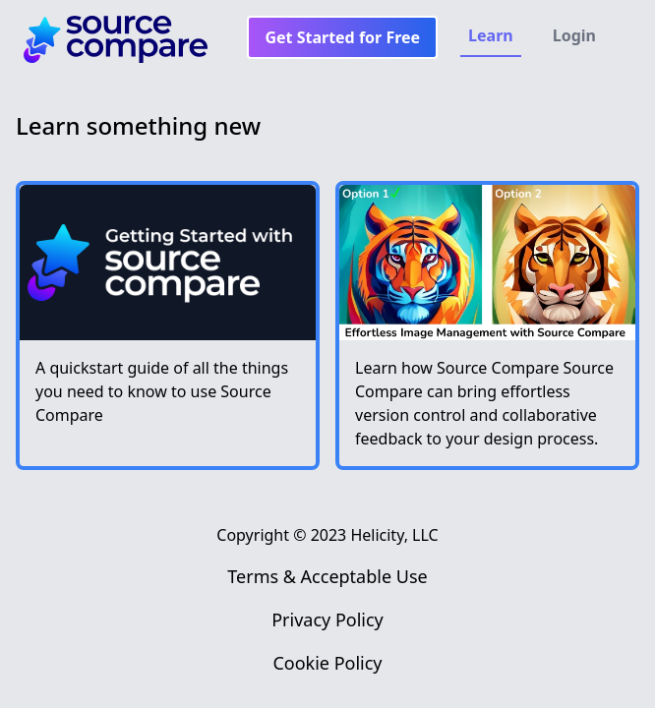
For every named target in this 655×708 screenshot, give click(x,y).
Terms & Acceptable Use (327, 576)
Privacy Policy (327, 619)
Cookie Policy (327, 663)
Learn (490, 35)
